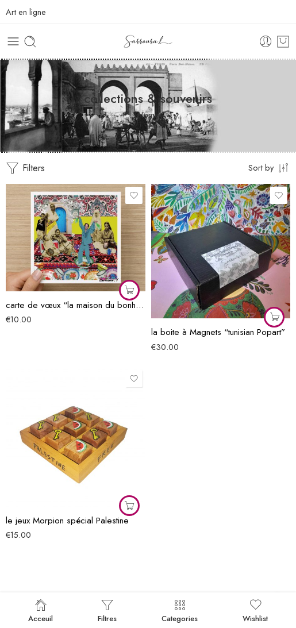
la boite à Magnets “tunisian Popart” (218, 332)
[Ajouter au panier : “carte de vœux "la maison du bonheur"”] (129, 290)
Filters (25, 168)
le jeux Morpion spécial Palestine (67, 520)
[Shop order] (269, 167)
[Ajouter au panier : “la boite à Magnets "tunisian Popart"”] (274, 317)
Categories (180, 610)
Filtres (107, 610)
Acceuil (40, 610)
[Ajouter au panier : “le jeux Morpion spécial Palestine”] (129, 505)
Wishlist (255, 610)
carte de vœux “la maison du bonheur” (75, 305)
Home (148, 115)
